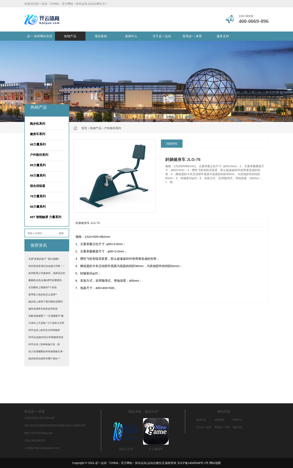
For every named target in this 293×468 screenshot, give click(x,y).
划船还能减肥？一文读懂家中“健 (45, 315)
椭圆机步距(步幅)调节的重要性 (45, 280)
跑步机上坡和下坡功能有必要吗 (45, 301)
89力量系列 (38, 165)
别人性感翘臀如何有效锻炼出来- (45, 351)
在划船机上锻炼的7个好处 (42, 287)
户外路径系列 (112, 128)
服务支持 (223, 36)
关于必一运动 (162, 36)
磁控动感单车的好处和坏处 (43, 308)
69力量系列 (38, 175)
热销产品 (70, 36)
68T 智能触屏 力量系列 (45, 217)
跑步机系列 (37, 123)
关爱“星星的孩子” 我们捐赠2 (43, 258)
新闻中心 (131, 36)
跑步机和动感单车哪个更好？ (44, 358)
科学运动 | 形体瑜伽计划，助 (44, 344)
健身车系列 (37, 134)
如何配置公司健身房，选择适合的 (46, 273)
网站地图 (215, 463)
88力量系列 (38, 206)
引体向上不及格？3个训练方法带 (46, 323)
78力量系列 (38, 196)
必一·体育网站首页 (39, 36)
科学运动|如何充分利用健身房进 (45, 337)
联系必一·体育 (192, 36)
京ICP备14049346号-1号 (193, 463)
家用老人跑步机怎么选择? (42, 294)
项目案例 (101, 36)
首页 (84, 128)
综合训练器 (37, 186)
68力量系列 (38, 144)
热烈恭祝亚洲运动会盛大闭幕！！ (46, 266)
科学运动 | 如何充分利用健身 (44, 330)
